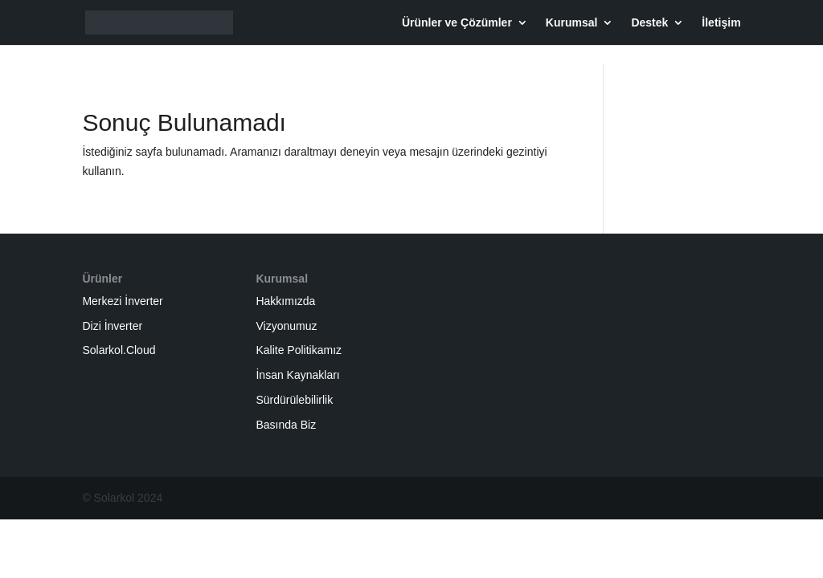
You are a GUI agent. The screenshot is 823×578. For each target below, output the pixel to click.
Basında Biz (286, 424)
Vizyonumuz (286, 326)
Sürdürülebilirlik (294, 399)
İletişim (721, 23)
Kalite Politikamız (299, 350)
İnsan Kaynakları (297, 374)
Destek (649, 23)
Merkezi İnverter (122, 301)
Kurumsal (572, 23)
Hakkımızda (285, 301)
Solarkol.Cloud (118, 350)
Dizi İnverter (112, 326)
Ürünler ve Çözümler (457, 23)
